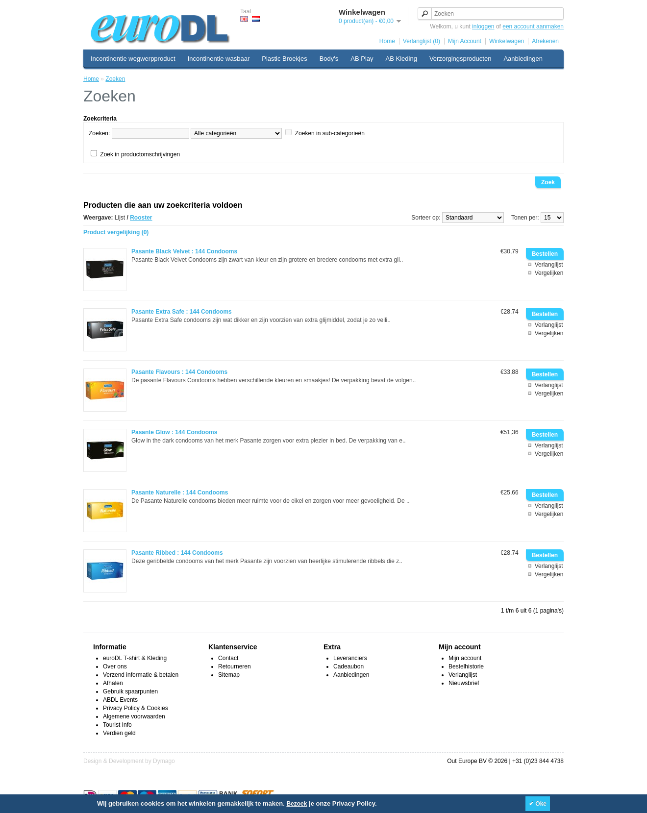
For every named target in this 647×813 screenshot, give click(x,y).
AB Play (361, 58)
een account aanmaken (533, 26)
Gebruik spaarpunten (130, 691)
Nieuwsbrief (463, 683)
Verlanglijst (549, 264)
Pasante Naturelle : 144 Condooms (179, 492)
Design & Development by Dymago (129, 761)
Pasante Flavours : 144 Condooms (179, 372)
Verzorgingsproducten (460, 58)
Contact (228, 658)
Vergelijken (549, 273)
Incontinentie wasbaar (218, 58)
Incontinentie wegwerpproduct (133, 58)
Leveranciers (350, 658)
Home (387, 41)
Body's (329, 58)
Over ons (115, 666)
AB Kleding (401, 58)
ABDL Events (120, 699)
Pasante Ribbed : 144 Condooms (177, 552)
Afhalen (113, 683)
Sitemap (229, 674)
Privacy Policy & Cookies (135, 708)
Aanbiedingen (523, 58)
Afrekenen (545, 41)
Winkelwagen (506, 41)
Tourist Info (117, 724)
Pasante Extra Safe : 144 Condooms (181, 311)
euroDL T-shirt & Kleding (135, 658)
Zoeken (115, 78)
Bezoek (296, 803)
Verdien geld (119, 733)
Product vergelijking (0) (116, 232)
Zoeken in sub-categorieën (330, 133)
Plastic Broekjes (284, 58)
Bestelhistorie (466, 666)
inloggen (483, 26)
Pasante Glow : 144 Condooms (174, 432)
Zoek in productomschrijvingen (140, 154)
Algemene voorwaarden (134, 716)
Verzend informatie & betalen (140, 674)
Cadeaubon (348, 666)
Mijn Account (464, 41)
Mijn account (464, 658)
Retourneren (234, 666)
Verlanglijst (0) (421, 41)
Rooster (141, 217)
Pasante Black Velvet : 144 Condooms (184, 251)
